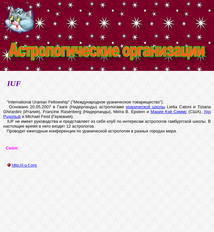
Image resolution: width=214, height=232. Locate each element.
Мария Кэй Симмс (169, 111)
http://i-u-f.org (24, 165)
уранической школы (145, 106)
